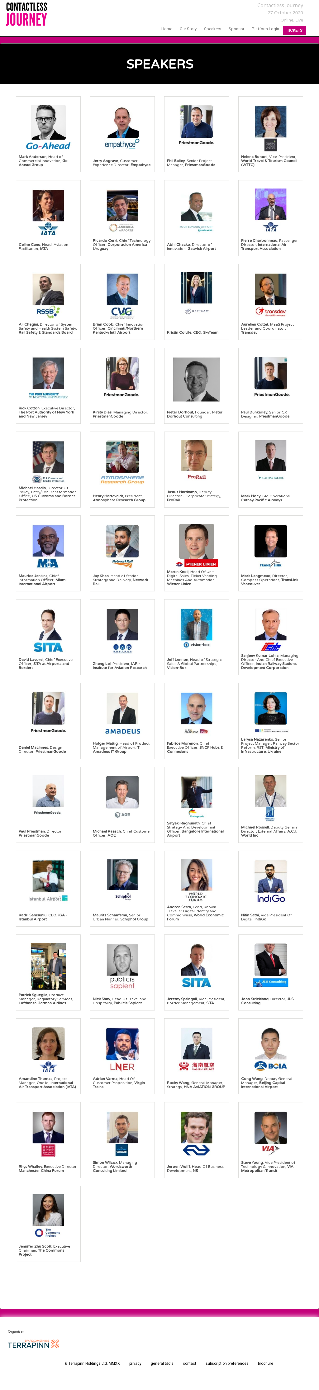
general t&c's (162, 1363)
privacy (135, 1363)
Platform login (265, 28)
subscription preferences (227, 1363)
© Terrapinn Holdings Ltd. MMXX (92, 1363)
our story (188, 28)
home (166, 28)
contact (189, 1363)
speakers (212, 28)
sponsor (236, 28)
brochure (265, 1363)
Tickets (294, 30)
